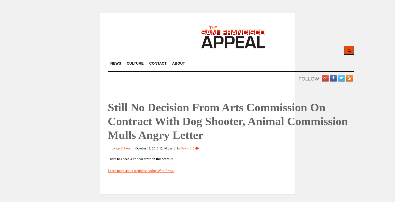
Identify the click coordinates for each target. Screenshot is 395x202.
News (184, 148)
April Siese (123, 148)
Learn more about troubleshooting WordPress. (141, 171)
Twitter (341, 78)
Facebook (333, 78)
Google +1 (325, 78)
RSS (349, 78)
